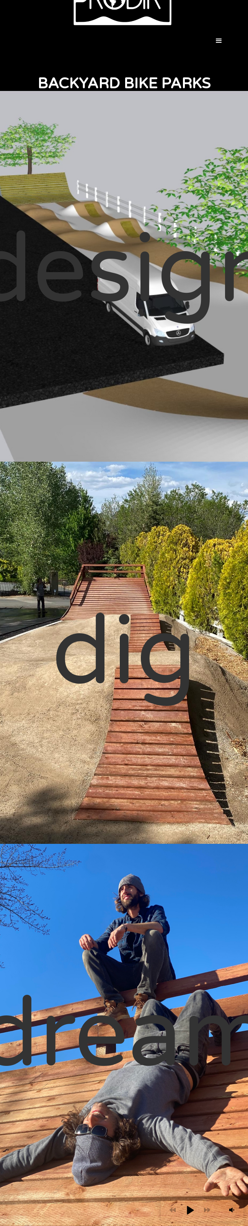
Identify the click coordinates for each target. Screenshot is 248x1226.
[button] (219, 40)
